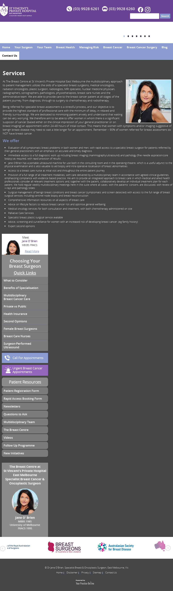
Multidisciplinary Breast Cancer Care (17, 297)
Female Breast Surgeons (20, 329)
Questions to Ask (15, 414)
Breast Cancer (112, 47)
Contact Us (9, 56)
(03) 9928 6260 (122, 8)
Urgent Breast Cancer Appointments (27, 370)
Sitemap (97, 572)
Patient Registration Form (21, 391)
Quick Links (25, 273)
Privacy (85, 572)
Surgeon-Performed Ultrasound (17, 345)
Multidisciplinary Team (19, 422)
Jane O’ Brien (25, 243)
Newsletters (12, 406)
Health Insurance (15, 314)
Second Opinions (15, 321)
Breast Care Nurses (17, 336)
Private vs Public (15, 306)
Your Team (44, 47)
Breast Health (65, 47)
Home (6, 47)
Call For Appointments (28, 358)
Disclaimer (72, 572)
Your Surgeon (24, 47)
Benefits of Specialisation (21, 288)
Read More (32, 251)
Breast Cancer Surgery (142, 47)
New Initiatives (14, 453)
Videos (8, 438)
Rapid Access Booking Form (23, 399)
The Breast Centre (16, 430)
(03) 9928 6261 (86, 8)
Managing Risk (89, 47)
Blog (164, 47)
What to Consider (16, 280)
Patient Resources (25, 382)
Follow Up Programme (19, 445)
